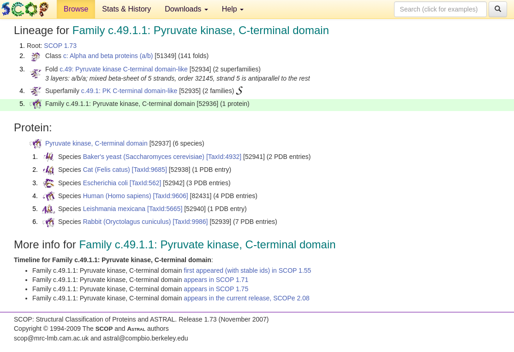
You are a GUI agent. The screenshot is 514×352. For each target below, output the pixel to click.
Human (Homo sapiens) (117, 195)
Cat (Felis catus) (106, 169)
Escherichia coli (105, 183)
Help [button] (233, 9)
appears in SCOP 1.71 (216, 279)
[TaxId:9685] (149, 169)
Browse (76, 9)
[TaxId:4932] (223, 156)
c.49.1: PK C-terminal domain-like (129, 90)
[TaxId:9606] (170, 195)
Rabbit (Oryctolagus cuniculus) (127, 221)
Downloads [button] (186, 9)
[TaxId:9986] (190, 221)
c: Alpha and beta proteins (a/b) (108, 55)
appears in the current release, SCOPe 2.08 (246, 298)
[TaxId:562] (145, 183)
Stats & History (126, 9)
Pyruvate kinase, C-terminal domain (96, 143)
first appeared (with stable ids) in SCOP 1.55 (247, 270)
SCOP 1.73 (60, 45)
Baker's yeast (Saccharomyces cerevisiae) (143, 156)
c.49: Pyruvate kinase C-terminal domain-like (124, 69)
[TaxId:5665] (164, 208)
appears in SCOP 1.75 (216, 289)
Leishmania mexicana (114, 208)
